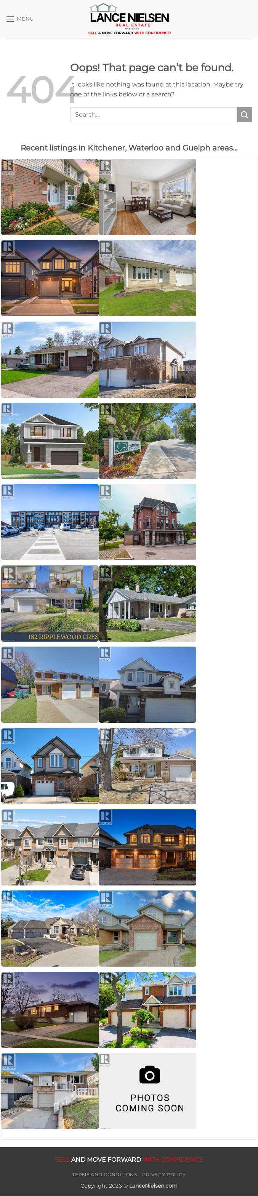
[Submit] (244, 114)
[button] (20, 19)
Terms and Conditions (104, 1174)
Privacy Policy (164, 1174)
